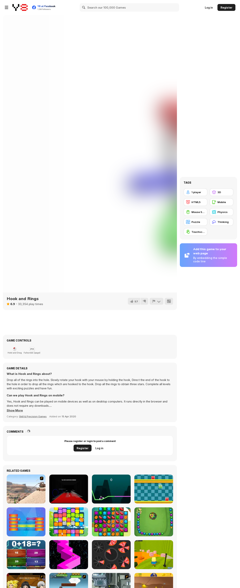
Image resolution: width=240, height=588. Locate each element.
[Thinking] (221, 222)
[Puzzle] (195, 222)
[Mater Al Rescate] (26, 489)
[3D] (221, 192)
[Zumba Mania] (153, 521)
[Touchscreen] (195, 232)
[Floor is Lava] (68, 489)
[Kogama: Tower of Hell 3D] (153, 554)
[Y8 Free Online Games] (20, 7)
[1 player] (195, 192)
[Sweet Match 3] (111, 521)
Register (226, 7)
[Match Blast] (68, 521)
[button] (15, 410)
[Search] (84, 7)
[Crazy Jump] (153, 489)
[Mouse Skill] (195, 212)
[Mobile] (221, 202)
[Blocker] (26, 521)
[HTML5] (195, 202)
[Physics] (221, 212)
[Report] (156, 301)
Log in (209, 7)
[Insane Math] (26, 554)
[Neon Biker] (111, 489)
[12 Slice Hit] (111, 554)
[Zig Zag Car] (68, 554)
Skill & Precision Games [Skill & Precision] (33, 416)
